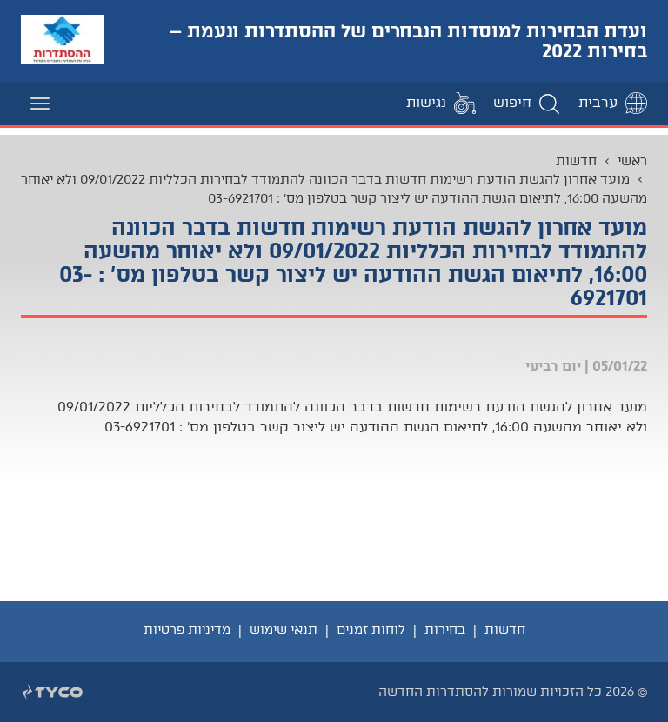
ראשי (632, 161)
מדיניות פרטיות (187, 630)
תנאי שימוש (283, 630)
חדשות (576, 161)
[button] (527, 103)
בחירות (444, 630)
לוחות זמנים (371, 630)
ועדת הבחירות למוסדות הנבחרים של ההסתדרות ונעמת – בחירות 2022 (408, 41)
